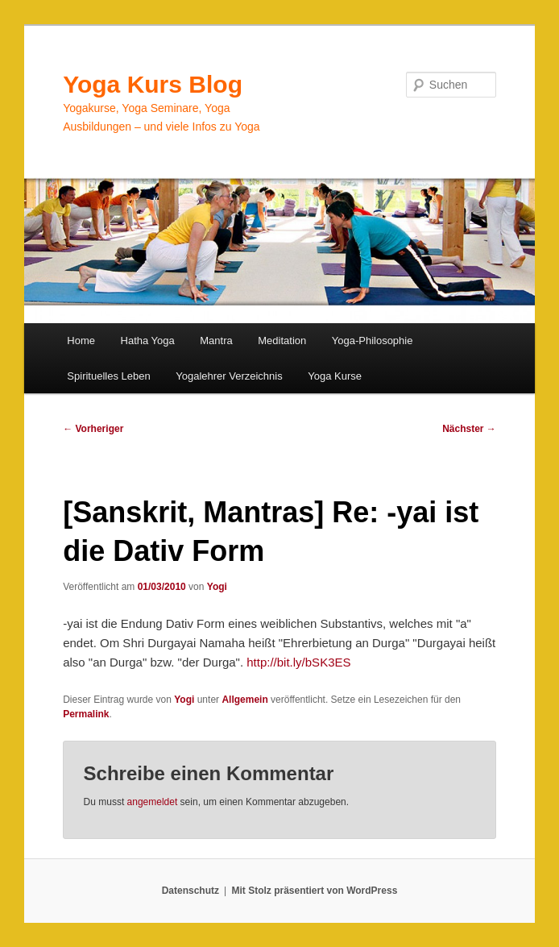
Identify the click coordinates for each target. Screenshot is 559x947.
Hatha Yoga (148, 340)
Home (81, 340)
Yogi (217, 586)
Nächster (469, 428)
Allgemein (244, 699)
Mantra (216, 340)
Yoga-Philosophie (372, 340)
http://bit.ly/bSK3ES (298, 662)
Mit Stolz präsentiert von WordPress (314, 890)
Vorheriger (93, 428)
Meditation (282, 340)
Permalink (86, 714)
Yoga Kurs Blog (152, 84)
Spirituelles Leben (108, 376)
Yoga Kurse (335, 376)
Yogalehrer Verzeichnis (229, 376)
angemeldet (152, 802)
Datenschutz (190, 890)
